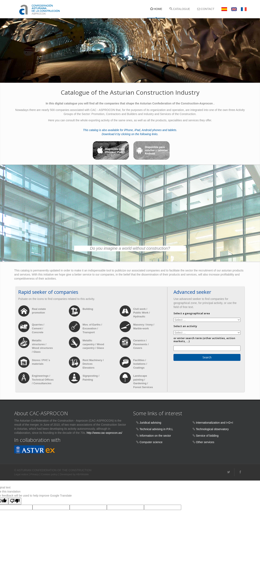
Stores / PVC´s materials (41, 362)
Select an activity (185, 326)
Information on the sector (155, 435)
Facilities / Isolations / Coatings (140, 364)
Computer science (151, 442)
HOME (156, 9)
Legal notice (21, 474)
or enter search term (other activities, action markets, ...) (204, 340)
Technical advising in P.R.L (156, 429)
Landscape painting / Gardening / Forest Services (143, 381)
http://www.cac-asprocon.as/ (104, 433)
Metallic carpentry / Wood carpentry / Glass (93, 344)
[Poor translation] (14, 501)
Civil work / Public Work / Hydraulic (141, 312)
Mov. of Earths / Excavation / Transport (92, 328)
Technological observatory (212, 429)
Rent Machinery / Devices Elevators (93, 364)
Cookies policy (49, 474)
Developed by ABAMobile (74, 474)
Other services (205, 442)
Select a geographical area (191, 313)
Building (88, 308)
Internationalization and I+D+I (214, 422)
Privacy (34, 474)
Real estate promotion (39, 310)
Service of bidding (207, 435)
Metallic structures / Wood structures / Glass (42, 346)
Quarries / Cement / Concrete (38, 328)
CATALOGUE (179, 9)
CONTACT (205, 9)
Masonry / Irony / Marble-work (143, 326)
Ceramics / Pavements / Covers (141, 344)
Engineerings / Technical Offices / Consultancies (43, 379)
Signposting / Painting (90, 377)
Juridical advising (150, 422)
